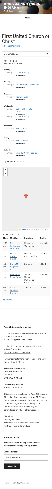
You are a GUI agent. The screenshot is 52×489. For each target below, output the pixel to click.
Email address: (11, 452)
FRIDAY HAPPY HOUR (13, 256)
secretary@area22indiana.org (17, 352)
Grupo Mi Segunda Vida (14, 267)
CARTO (46, 229)
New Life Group (22, 97)
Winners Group (22, 72)
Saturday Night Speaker (26, 153)
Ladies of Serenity (23, 109)
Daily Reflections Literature (15, 246)
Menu (26, 18)
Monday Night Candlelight (27, 85)
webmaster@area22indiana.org (18, 340)
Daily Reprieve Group (14, 290)
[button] (25, 194)
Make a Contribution (13, 387)
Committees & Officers (14, 362)
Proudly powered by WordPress (17, 483)
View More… (7, 300)
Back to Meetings (11, 46)
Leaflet (22, 229)
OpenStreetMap (35, 229)
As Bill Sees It (21, 129)
